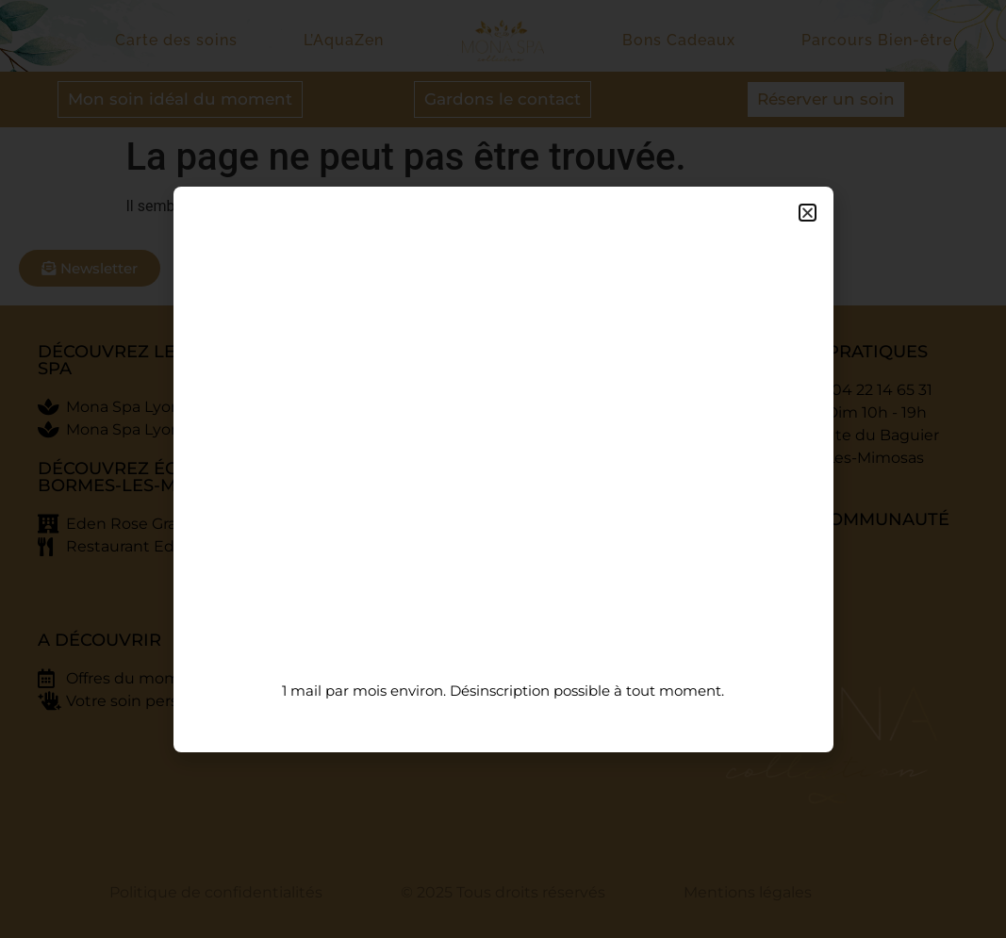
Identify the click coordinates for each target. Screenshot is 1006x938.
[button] (807, 213)
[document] (503, 469)
